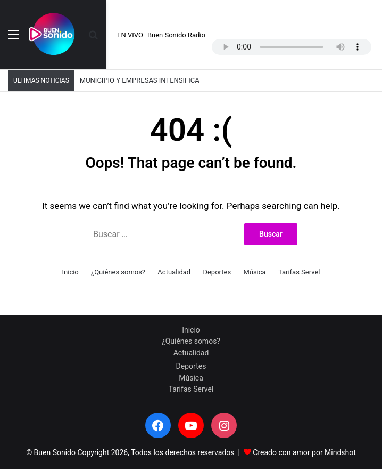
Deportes (217, 272)
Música (254, 272)
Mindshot (340, 452)
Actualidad (173, 272)
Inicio (70, 272)
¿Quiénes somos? (118, 272)
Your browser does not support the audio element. (291, 47)
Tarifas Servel (299, 272)
